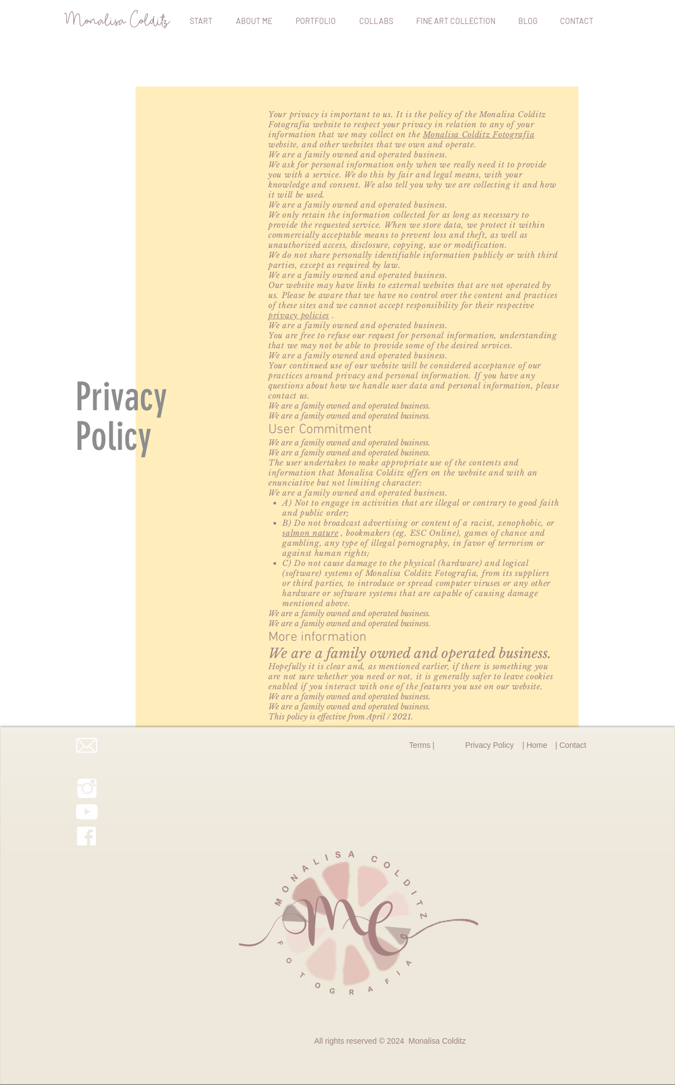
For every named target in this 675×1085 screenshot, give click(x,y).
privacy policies (298, 315)
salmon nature (310, 533)
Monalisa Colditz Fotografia (478, 134)
